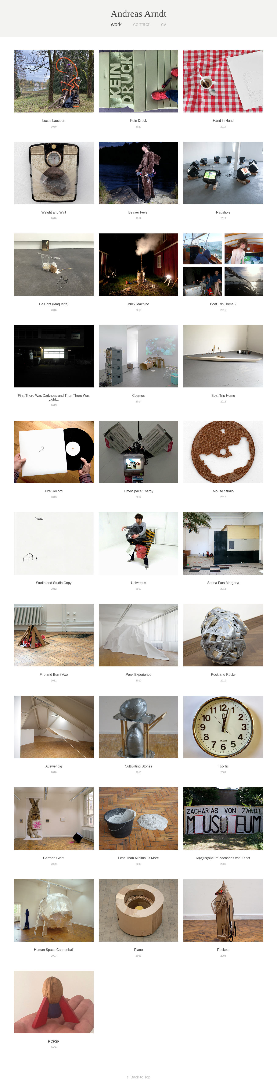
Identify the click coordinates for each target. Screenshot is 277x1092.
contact (141, 24)
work (116, 24)
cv (163, 24)
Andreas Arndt (138, 13)
